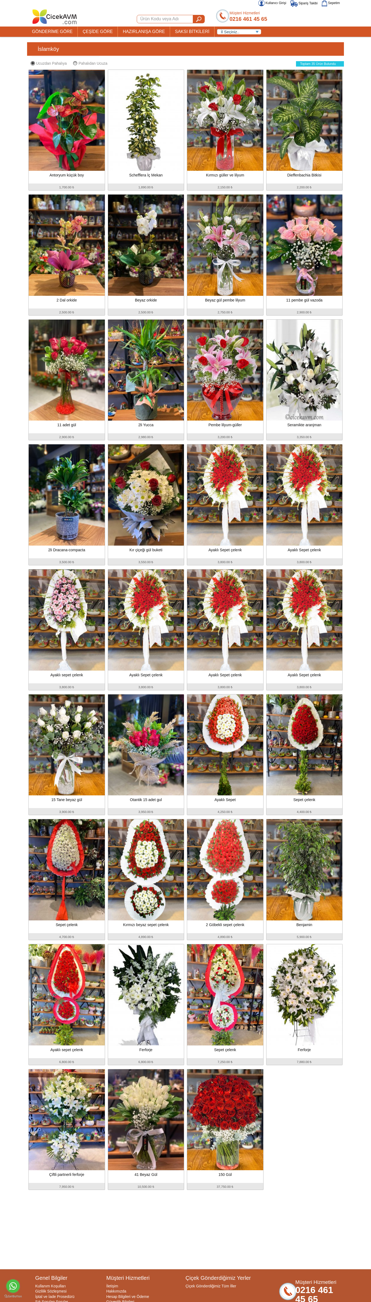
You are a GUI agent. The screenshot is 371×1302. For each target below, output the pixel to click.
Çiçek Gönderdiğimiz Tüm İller (211, 1286)
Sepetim (331, 3)
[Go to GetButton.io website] (13, 1296)
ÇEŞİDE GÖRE (98, 31)
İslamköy (48, 49)
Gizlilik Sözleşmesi (51, 1291)
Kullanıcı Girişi (272, 3)
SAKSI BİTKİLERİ (192, 31)
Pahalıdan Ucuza (90, 63)
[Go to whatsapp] (13, 1286)
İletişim (112, 1286)
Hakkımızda (116, 1291)
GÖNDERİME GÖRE (52, 31)
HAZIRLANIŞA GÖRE (144, 31)
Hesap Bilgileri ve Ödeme (127, 1296)
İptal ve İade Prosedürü (54, 1296)
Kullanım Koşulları (50, 1286)
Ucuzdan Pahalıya (49, 63)
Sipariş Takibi (304, 3)
